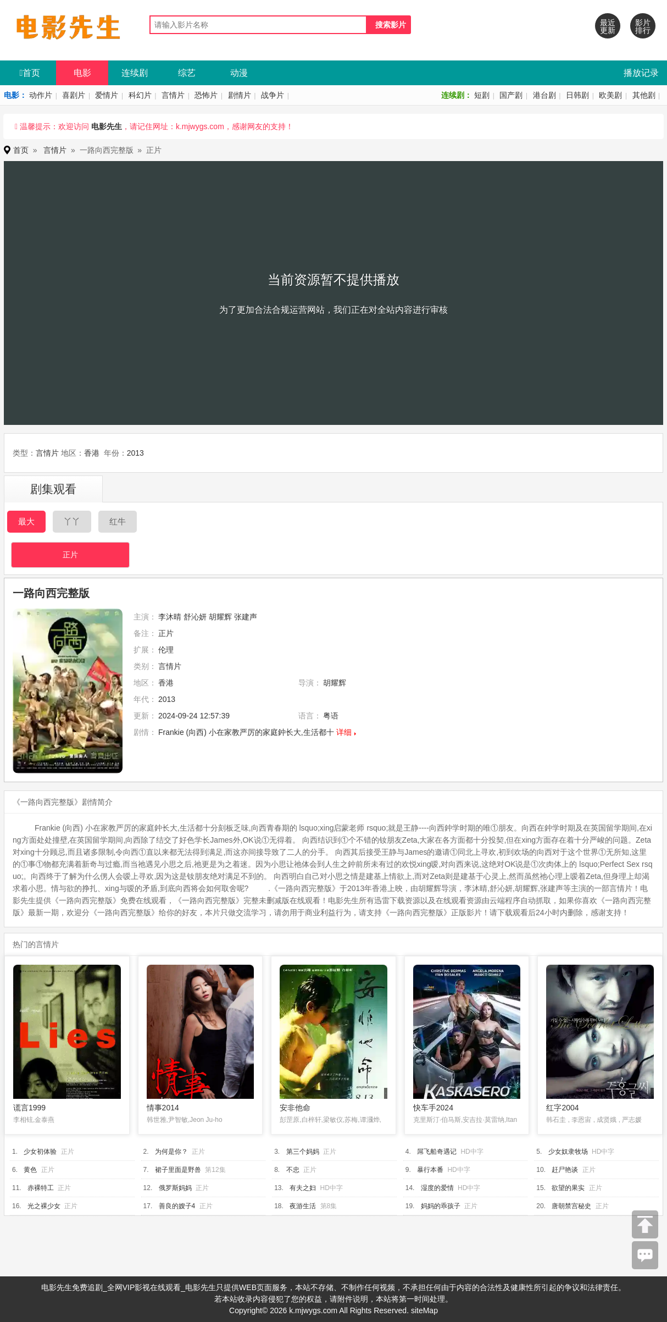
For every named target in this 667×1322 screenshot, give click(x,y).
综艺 (187, 73)
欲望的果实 (568, 1188)
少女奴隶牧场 (568, 1151)
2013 (135, 453)
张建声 (245, 616)
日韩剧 (577, 95)
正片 (70, 554)
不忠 (292, 1170)
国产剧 (511, 95)
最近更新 (607, 26)
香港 (91, 453)
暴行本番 (430, 1170)
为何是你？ (171, 1151)
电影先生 (106, 126)
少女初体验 (40, 1151)
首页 (30, 73)
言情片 (173, 95)
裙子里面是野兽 (178, 1170)
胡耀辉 (220, 616)
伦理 (166, 649)
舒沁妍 (195, 616)
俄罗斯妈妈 (175, 1188)
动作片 (40, 95)
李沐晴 (169, 616)
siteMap (424, 1310)
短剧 (482, 95)
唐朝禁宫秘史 (571, 1206)
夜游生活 (303, 1206)
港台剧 (544, 95)
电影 (82, 73)
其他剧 (643, 95)
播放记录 (641, 73)
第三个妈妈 (302, 1151)
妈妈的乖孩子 (440, 1206)
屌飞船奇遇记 (437, 1151)
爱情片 (106, 95)
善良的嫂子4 (177, 1206)
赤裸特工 (40, 1188)
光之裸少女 (43, 1206)
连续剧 (134, 73)
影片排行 (643, 26)
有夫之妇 (303, 1188)
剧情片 (239, 95)
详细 (344, 732)
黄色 (30, 1170)
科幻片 (140, 95)
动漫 (239, 73)
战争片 (272, 95)
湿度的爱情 (437, 1188)
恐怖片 (206, 95)
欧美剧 (610, 95)
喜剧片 (73, 95)
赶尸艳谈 (565, 1170)
